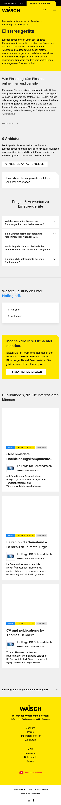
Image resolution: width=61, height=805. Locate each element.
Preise (30, 732)
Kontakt (30, 761)
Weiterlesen (10, 123)
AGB (30, 749)
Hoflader (13, 310)
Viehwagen (14, 316)
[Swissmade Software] (30, 772)
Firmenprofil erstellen (26, 372)
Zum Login (30, 740)
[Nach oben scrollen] (57, 689)
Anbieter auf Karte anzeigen (24, 164)
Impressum (30, 753)
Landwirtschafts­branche (42, 3)
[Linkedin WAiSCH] (28, 800)
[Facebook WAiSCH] (33, 800)
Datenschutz (30, 757)
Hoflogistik (11, 296)
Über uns (30, 728)
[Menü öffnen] (54, 9)
